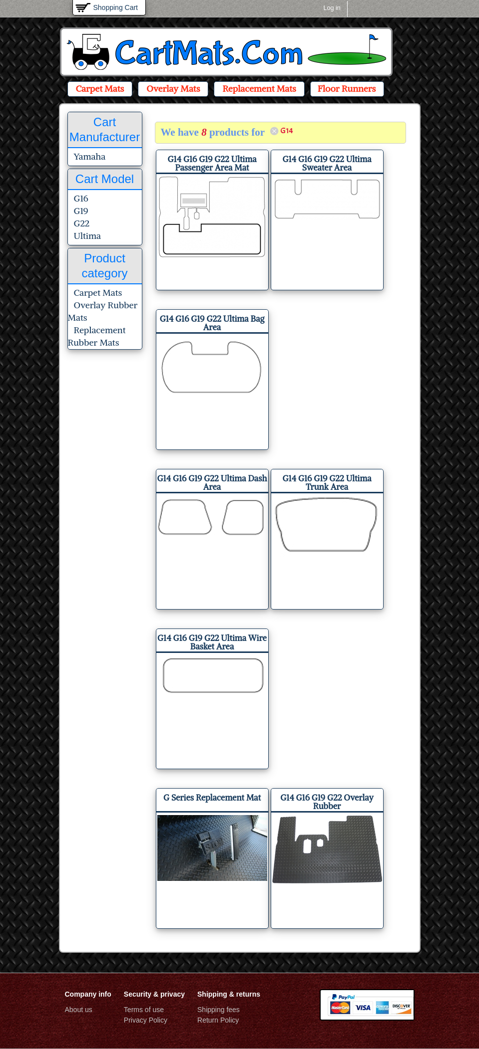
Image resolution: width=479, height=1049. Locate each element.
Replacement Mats (259, 88)
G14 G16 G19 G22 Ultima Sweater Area (327, 163)
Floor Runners (347, 88)
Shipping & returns (228, 994)
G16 (81, 198)
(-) (275, 131)
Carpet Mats (100, 88)
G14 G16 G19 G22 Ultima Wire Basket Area (212, 642)
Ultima (87, 235)
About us (78, 1010)
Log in (332, 7)
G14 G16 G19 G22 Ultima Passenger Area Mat (212, 163)
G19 (81, 210)
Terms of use (144, 1010)
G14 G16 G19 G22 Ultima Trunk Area (327, 482)
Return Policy (218, 1020)
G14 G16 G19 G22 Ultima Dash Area (212, 482)
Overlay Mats (173, 88)
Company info (88, 994)
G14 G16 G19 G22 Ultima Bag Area (212, 323)
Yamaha (90, 156)
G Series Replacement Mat (212, 797)
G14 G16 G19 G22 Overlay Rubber (327, 802)
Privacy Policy (145, 1020)
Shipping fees (218, 1010)
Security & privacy (154, 994)
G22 (82, 223)
